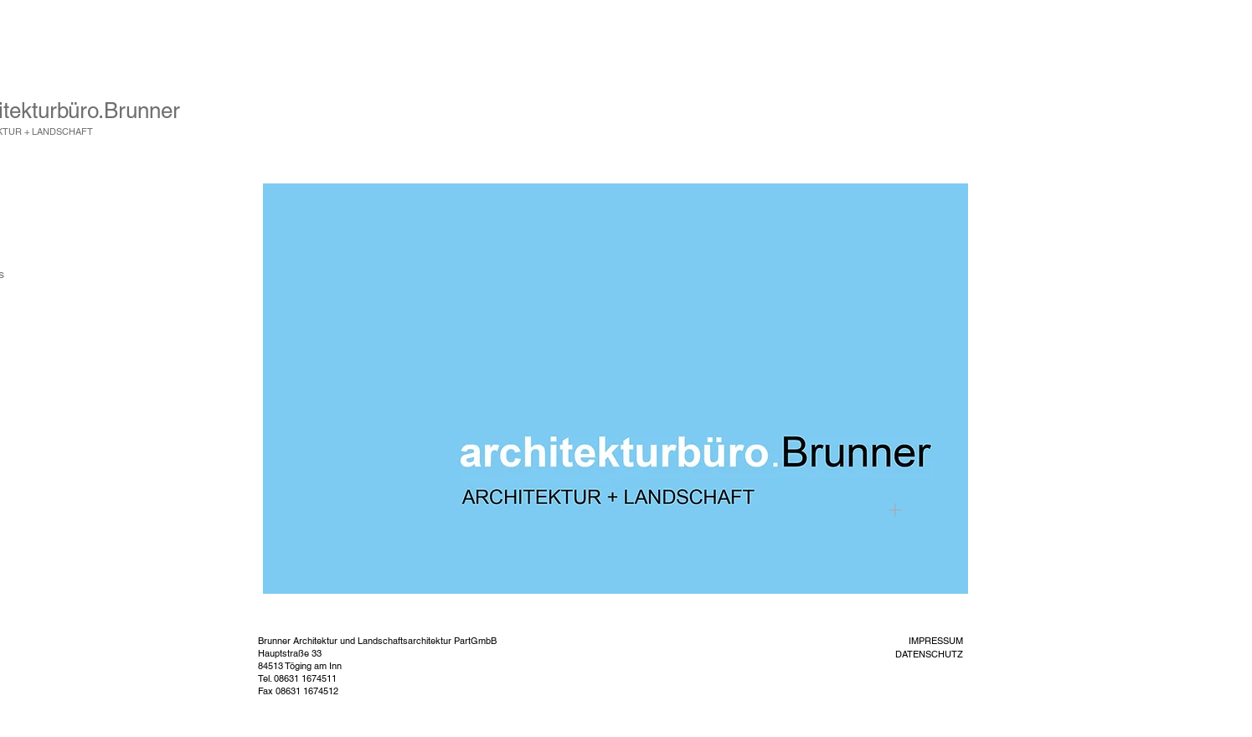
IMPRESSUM (936, 641)
